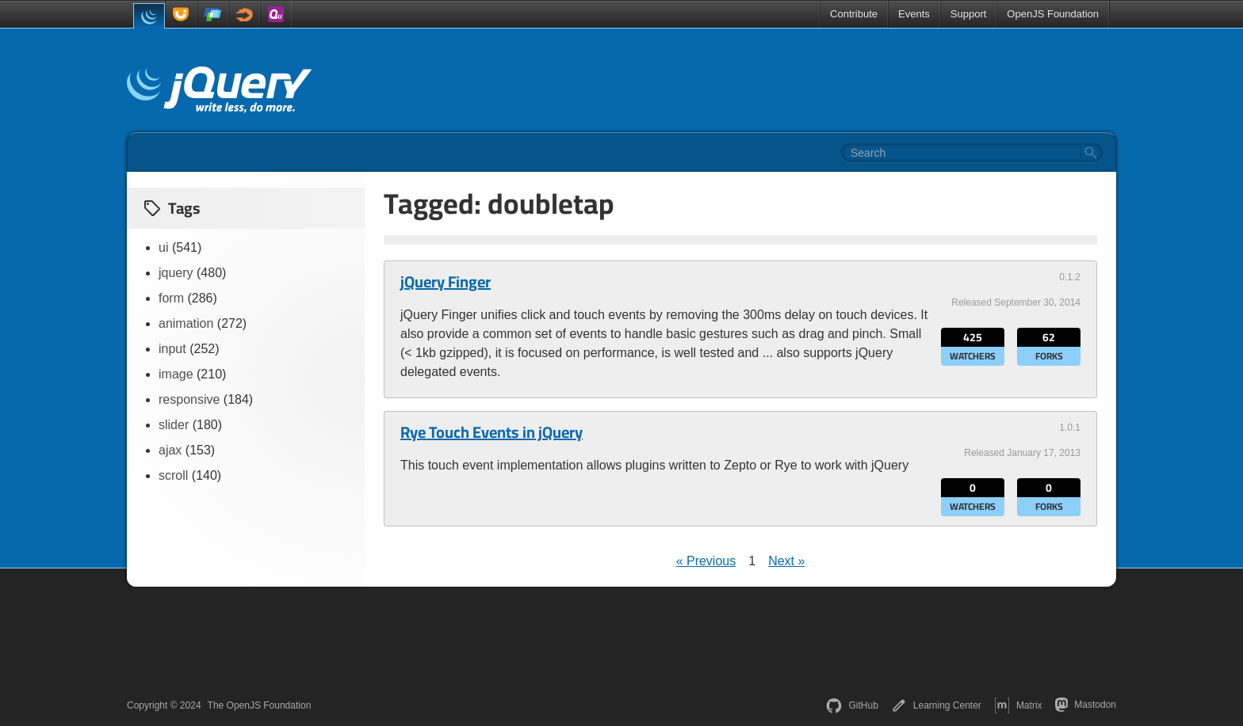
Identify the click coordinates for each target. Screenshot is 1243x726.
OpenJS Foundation (1053, 14)
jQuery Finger (445, 282)
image (176, 374)
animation (186, 323)
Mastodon (1085, 704)
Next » (786, 561)
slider (174, 424)
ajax (170, 450)
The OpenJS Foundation (260, 705)
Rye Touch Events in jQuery (491, 432)
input (172, 348)
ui (163, 247)
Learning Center (936, 705)
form (171, 298)
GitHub (852, 705)
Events (914, 14)
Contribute (854, 14)
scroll (173, 475)
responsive (189, 399)
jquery (176, 272)
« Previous (706, 561)
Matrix (1018, 705)
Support (968, 14)
